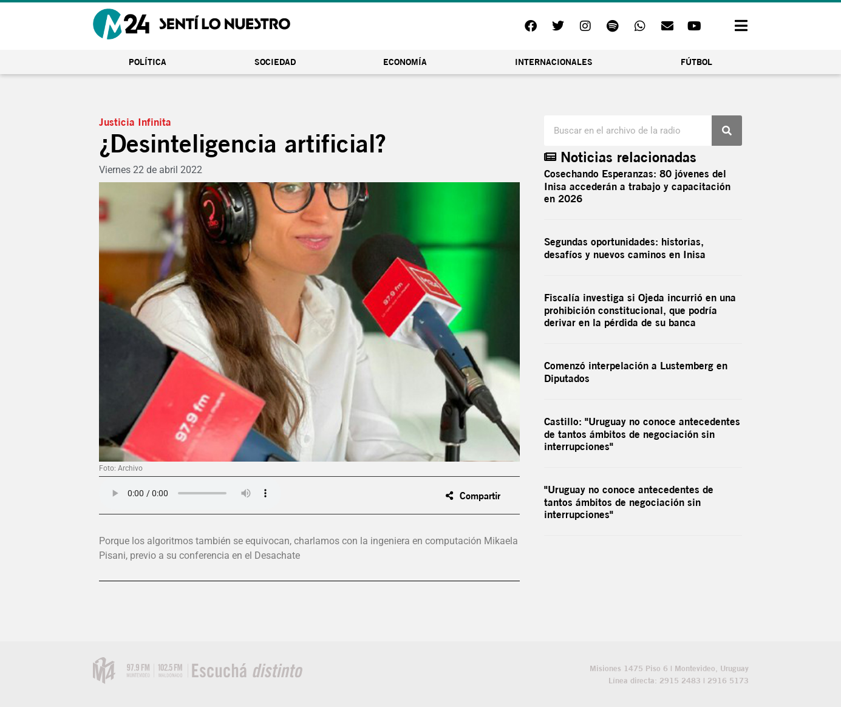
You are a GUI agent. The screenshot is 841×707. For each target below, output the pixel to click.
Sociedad (275, 61)
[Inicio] (191, 24)
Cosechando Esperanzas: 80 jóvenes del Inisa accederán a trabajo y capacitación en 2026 (637, 186)
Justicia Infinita (135, 121)
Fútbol (696, 61)
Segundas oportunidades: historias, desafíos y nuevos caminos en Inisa (625, 247)
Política (147, 61)
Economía (405, 61)
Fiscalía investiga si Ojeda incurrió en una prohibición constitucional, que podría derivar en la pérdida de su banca (640, 310)
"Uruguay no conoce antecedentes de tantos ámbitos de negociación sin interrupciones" (628, 502)
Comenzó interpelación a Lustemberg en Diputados (635, 371)
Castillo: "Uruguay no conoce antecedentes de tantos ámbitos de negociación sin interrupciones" (642, 434)
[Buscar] (727, 130)
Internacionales (554, 61)
